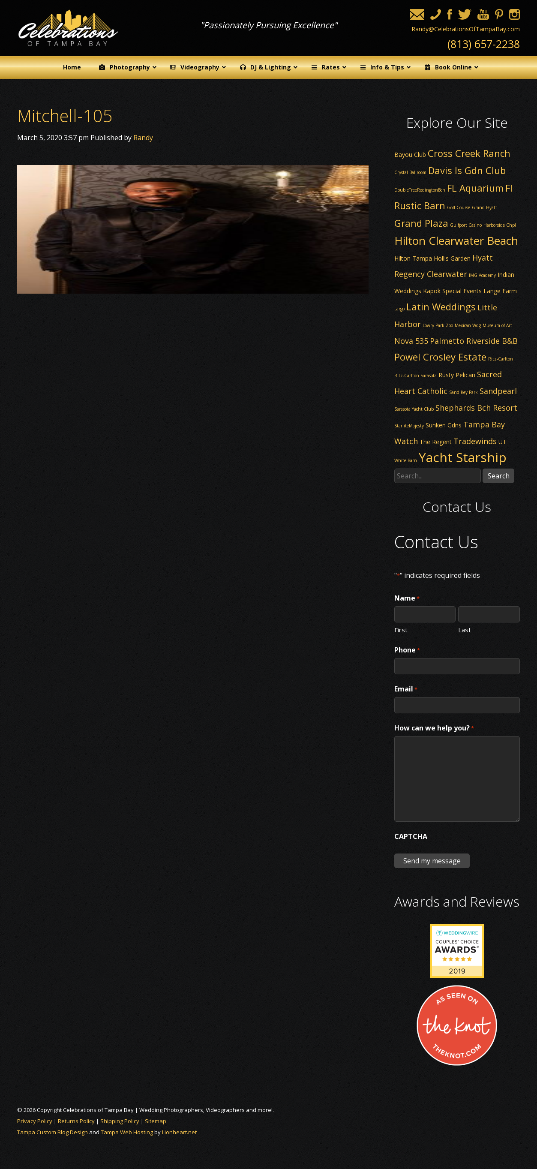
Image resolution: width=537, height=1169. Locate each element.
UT (502, 442)
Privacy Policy (34, 1121)
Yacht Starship (463, 457)
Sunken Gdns (444, 425)
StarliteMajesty (409, 426)
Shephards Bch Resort (476, 408)
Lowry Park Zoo (438, 325)
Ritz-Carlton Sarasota (415, 376)
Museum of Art (497, 325)
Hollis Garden (452, 258)
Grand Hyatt (484, 207)
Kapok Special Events (452, 291)
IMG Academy (482, 275)
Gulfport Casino (466, 225)
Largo (399, 309)
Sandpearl (498, 391)
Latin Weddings (441, 306)
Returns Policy (76, 1121)
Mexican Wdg (468, 325)
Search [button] (499, 476)
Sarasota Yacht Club (414, 409)
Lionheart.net (179, 1132)
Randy (143, 137)
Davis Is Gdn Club (467, 170)
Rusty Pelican (456, 375)
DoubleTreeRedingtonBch (419, 190)
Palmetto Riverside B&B (474, 341)
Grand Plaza (421, 222)
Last (464, 629)
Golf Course (458, 207)
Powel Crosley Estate (440, 356)
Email (405, 689)
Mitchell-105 (65, 115)
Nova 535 (411, 341)
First (401, 629)
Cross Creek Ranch (469, 153)
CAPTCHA (410, 836)
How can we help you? (434, 728)
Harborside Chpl (499, 225)
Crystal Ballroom (410, 172)
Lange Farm (500, 291)
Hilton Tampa (413, 258)
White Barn (405, 460)
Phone (407, 650)
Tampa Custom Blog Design (52, 1132)
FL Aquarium (475, 187)
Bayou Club (410, 154)
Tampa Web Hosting (127, 1132)
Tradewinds (475, 441)
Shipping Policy (119, 1121)
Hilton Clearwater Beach (456, 240)
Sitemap (155, 1121)
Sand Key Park (463, 392)
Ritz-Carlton (500, 359)
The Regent (436, 442)
